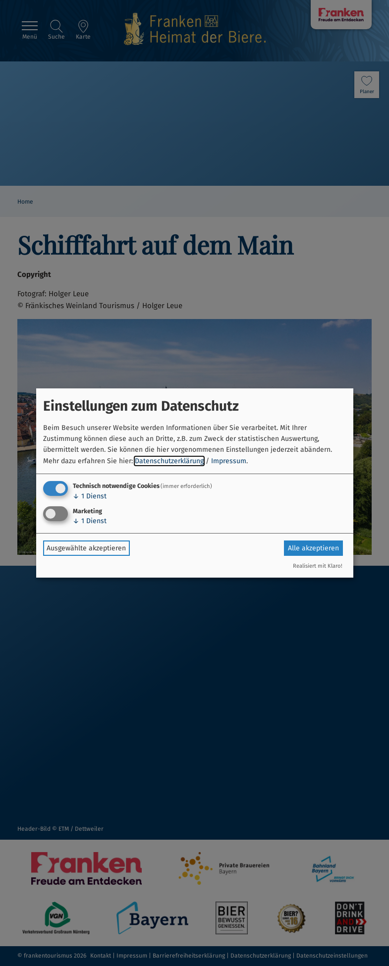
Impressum (228, 461)
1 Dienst (90, 496)
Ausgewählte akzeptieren (86, 548)
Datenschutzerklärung (169, 461)
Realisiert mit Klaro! (317, 566)
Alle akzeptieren (313, 548)
